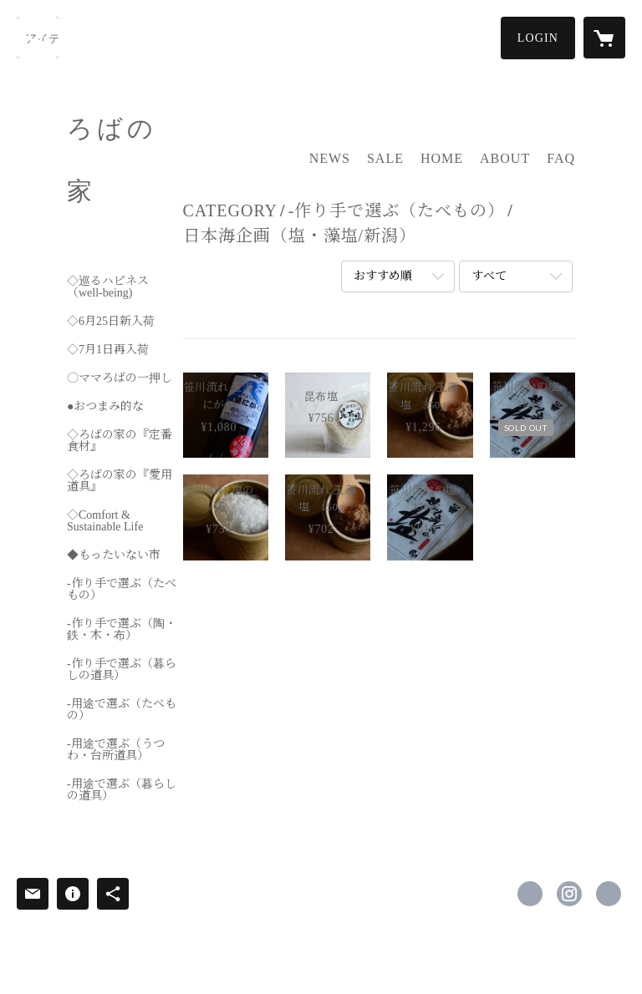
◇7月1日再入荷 (108, 350)
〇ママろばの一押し (119, 378)
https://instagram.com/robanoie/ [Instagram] (569, 893)
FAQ (561, 158)
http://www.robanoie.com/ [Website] (608, 893)
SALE (385, 158)
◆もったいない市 (113, 555)
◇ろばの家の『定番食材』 (119, 441)
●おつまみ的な (105, 407)
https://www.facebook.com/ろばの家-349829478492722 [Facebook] (530, 893)
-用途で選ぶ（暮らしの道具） (121, 790)
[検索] (38, 37)
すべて (489, 276)
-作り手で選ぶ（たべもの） (121, 589)
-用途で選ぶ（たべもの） (121, 710)
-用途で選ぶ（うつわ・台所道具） (116, 750)
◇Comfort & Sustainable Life (105, 521)
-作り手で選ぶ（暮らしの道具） (121, 670)
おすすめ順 (383, 276)
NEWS (329, 158)
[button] (538, 38)
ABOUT (505, 158)
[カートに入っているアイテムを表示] (604, 37)
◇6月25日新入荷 (111, 321)
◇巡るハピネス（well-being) (108, 287)
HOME (441, 158)
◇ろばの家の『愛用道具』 (119, 481)
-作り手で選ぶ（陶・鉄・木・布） (121, 630)
